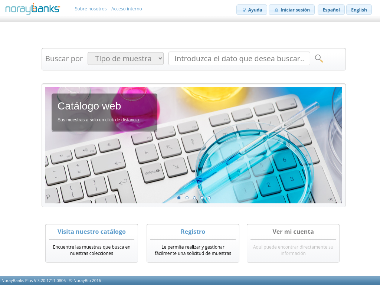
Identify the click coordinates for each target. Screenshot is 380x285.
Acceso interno (126, 9)
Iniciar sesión (291, 10)
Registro (193, 231)
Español (331, 10)
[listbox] (193, 145)
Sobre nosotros (91, 9)
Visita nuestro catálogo (92, 231)
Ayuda (251, 10)
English (359, 10)
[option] (193, 145)
